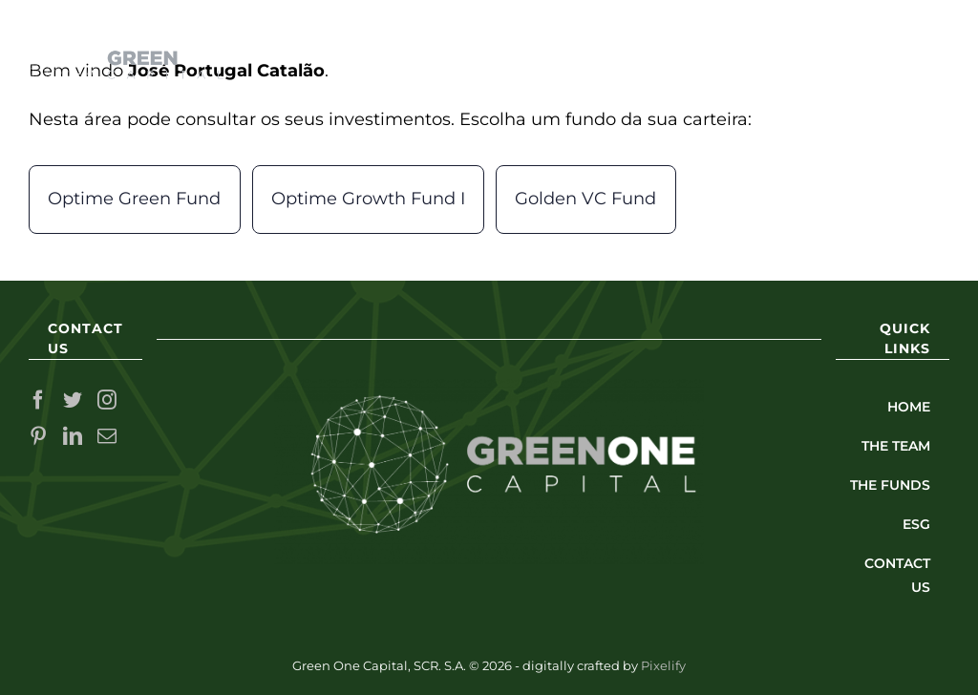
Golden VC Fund (585, 198)
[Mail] (107, 436)
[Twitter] (72, 400)
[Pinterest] (38, 436)
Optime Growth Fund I (368, 198)
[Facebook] (38, 400)
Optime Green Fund (134, 198)
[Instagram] (107, 400)
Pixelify (663, 665)
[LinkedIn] (72, 436)
